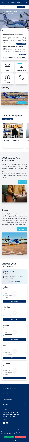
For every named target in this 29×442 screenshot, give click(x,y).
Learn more (22, 102)
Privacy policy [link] (15, 440)
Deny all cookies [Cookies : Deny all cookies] (20, 437)
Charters (5, 210)
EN (26, 2)
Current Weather (8, 295)
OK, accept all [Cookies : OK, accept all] (9, 437)
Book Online (21, 6)
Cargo (6, 297)
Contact (5, 409)
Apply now (22, 181)
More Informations (7, 119)
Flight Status (7, 293)
